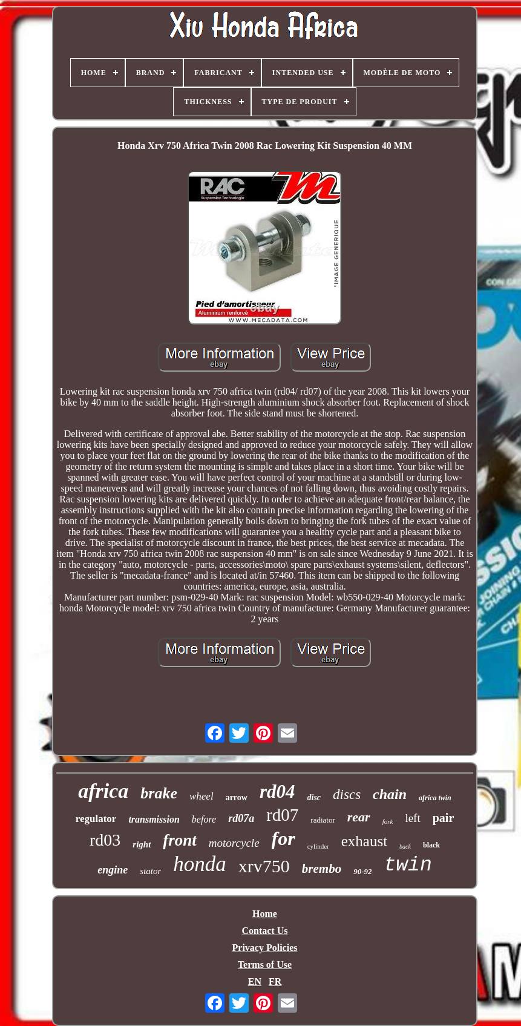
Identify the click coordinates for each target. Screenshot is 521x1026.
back (405, 846)
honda (199, 864)
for (283, 838)
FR (275, 981)
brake (158, 793)
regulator (96, 818)
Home (264, 914)
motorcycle (234, 843)
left (412, 818)
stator (150, 871)
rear (358, 816)
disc (314, 797)
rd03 (105, 839)
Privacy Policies (265, 947)
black (431, 845)
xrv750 (264, 866)
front (180, 840)
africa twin (435, 798)
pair (443, 817)
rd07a (241, 818)
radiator (322, 819)
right (142, 844)
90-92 (362, 871)
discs (347, 794)
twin (407, 865)
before (204, 819)
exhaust (364, 841)
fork (387, 821)
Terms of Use (265, 964)
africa (103, 791)
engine (112, 870)
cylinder (318, 846)
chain (390, 794)
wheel (201, 796)
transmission (153, 819)
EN (254, 981)
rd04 (277, 791)
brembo (321, 868)
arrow (236, 797)
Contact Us (264, 931)
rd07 (282, 814)
